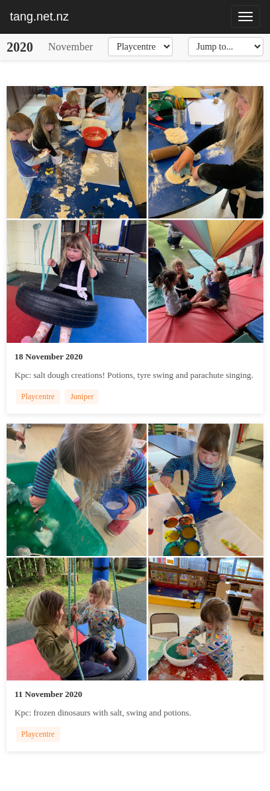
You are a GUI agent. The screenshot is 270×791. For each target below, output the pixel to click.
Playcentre (38, 396)
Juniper (81, 396)
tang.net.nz (39, 16)
